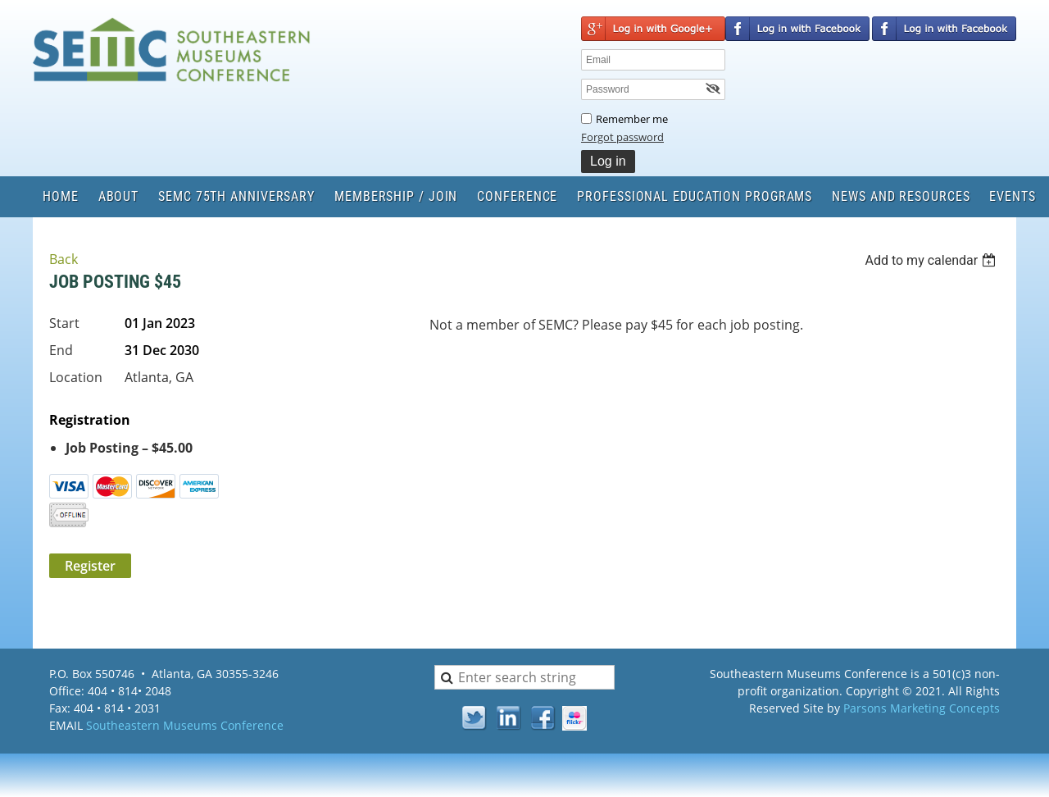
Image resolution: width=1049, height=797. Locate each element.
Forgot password (622, 137)
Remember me (632, 119)
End (61, 350)
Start (64, 323)
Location (75, 377)
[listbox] (932, 260)
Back (63, 259)
